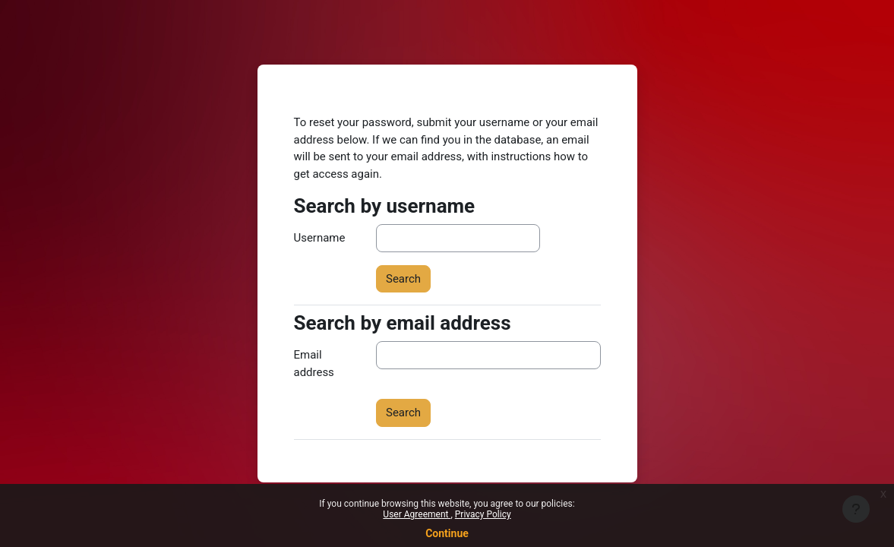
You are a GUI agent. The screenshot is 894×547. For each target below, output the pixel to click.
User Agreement (416, 514)
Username (320, 238)
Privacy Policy (483, 514)
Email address (314, 363)
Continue (447, 533)
